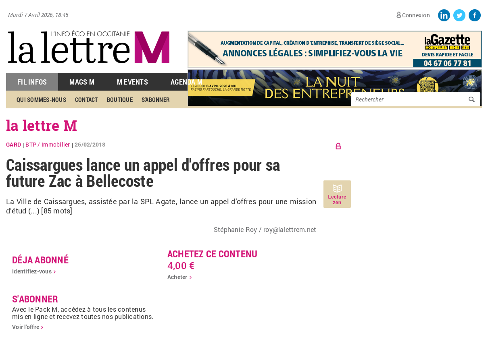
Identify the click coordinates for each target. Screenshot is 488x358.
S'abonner (156, 99)
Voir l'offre (25, 327)
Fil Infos (32, 82)
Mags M (81, 82)
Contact (86, 99)
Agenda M (186, 82)
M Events (132, 82)
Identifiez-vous (32, 271)
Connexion (416, 15)
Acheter (177, 277)
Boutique (120, 99)
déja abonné (40, 259)
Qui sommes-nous (41, 99)
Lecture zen (337, 199)
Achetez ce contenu (212, 253)
